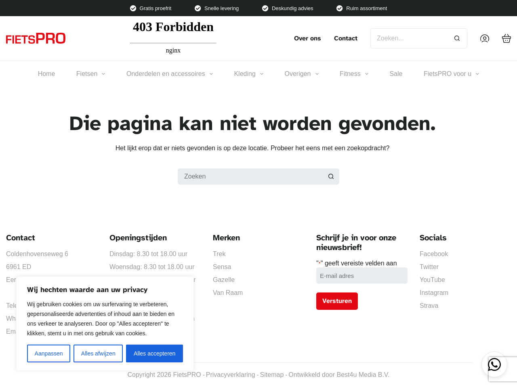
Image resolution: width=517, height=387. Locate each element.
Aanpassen (49, 353)
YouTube (432, 279)
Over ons (307, 38)
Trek (219, 253)
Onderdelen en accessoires (169, 74)
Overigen (302, 74)
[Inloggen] (484, 38)
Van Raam (228, 292)
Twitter (429, 266)
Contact (345, 38)
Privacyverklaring (230, 374)
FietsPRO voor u (451, 74)
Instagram (434, 292)
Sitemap (272, 374)
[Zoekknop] (457, 38)
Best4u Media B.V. (362, 374)
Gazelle (224, 279)
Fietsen (90, 74)
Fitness (354, 74)
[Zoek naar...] (408, 38)
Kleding (248, 74)
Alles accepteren (155, 353)
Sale (395, 73)
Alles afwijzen (98, 353)
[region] (105, 323)
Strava (429, 305)
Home (46, 73)
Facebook (434, 253)
